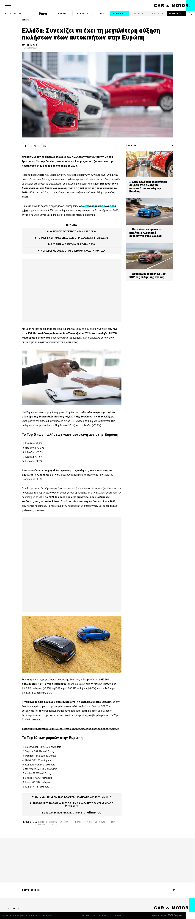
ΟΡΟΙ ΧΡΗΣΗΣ (105, 915)
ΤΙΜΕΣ (100, 13)
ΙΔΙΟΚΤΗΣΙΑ (82, 13)
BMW (112, 822)
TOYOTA (53, 824)
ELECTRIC (119, 13)
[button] (9, 5)
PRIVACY (119, 915)
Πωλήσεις (69, 822)
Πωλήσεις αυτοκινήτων (50, 822)
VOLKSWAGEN (101, 822)
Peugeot (43, 824)
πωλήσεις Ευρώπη (84, 822)
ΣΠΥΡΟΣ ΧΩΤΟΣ (29, 45)
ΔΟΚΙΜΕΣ (63, 13)
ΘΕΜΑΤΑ (25, 20)
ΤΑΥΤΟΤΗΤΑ (88, 915)
